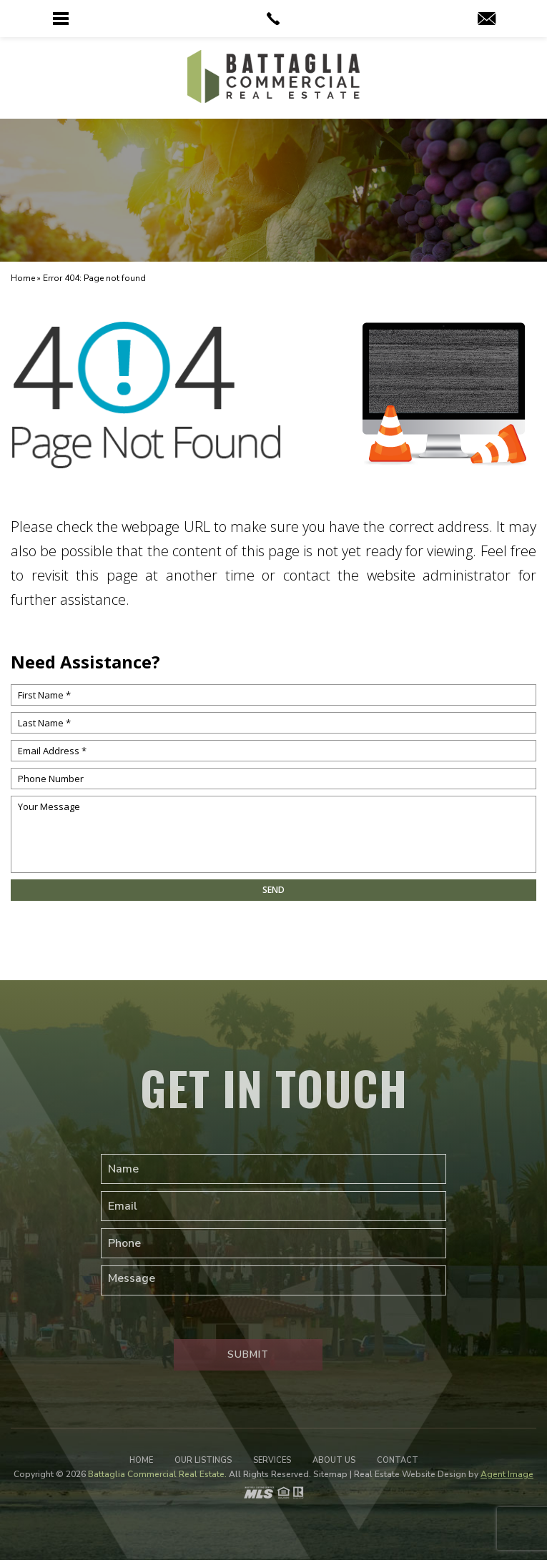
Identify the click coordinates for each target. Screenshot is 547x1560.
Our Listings (203, 1460)
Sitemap (330, 1474)
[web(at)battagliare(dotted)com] (487, 20)
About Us (333, 1460)
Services (272, 1460)
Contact (397, 1460)
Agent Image (507, 1474)
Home (141, 1460)
